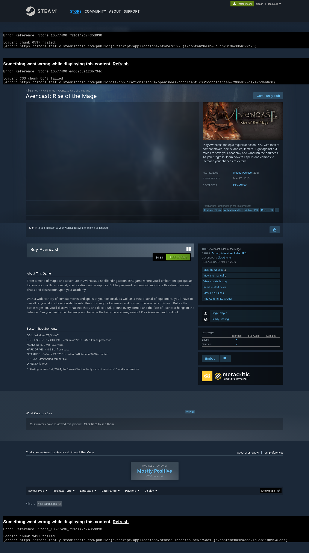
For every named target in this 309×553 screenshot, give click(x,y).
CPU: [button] (213, 512)
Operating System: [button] (190, 512)
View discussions (213, 342)
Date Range (109, 498)
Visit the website (215, 319)
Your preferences (273, 457)
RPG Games (48, 95)
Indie (237, 303)
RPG (263, 215)
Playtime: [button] (124, 512)
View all (190, 417)
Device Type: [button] (245, 512)
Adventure (226, 303)
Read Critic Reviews (234, 384)
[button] (178, 262)
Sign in (33, 232)
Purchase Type (62, 498)
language (273, 3)
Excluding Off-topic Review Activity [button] (91, 512)
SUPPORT (132, 11)
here (94, 429)
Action (215, 303)
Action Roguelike (233, 215)
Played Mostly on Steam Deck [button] (155, 512)
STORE (76, 11)
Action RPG (251, 215)
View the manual (215, 325)
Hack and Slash (212, 215)
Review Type (36, 498)
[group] (154, 512)
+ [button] (276, 215)
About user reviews (248, 457)
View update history (215, 331)
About (115, 11)
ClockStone (240, 190)
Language (86, 498)
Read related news (214, 337)
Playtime (130, 498)
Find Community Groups (218, 348)
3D (271, 215)
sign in (259, 3)
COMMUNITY (95, 11)
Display (149, 498)
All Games (32, 95)
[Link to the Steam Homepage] (45, 15)
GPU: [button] (227, 512)
